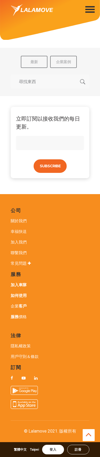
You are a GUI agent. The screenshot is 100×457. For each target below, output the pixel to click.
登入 (53, 449)
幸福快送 (19, 231)
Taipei (34, 449)
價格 (19, 316)
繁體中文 (20, 449)
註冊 (78, 449)
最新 (34, 62)
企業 (19, 306)
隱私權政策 (21, 346)
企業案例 (63, 62)
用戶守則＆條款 (25, 356)
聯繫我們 (19, 252)
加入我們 (19, 242)
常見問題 (21, 263)
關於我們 (19, 221)
